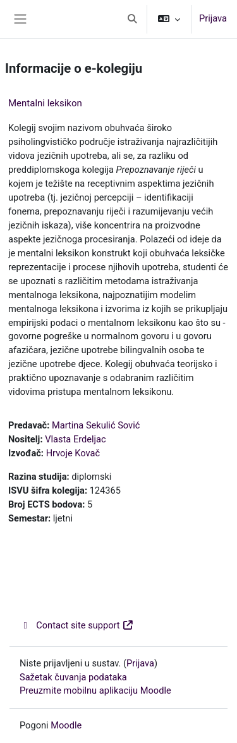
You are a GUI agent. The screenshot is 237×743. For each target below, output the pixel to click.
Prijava (213, 18)
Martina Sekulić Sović (96, 425)
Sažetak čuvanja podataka (73, 677)
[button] (132, 19)
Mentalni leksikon (45, 103)
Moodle (66, 725)
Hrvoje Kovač (73, 453)
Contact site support (77, 625)
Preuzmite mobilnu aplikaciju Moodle (95, 690)
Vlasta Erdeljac (75, 439)
